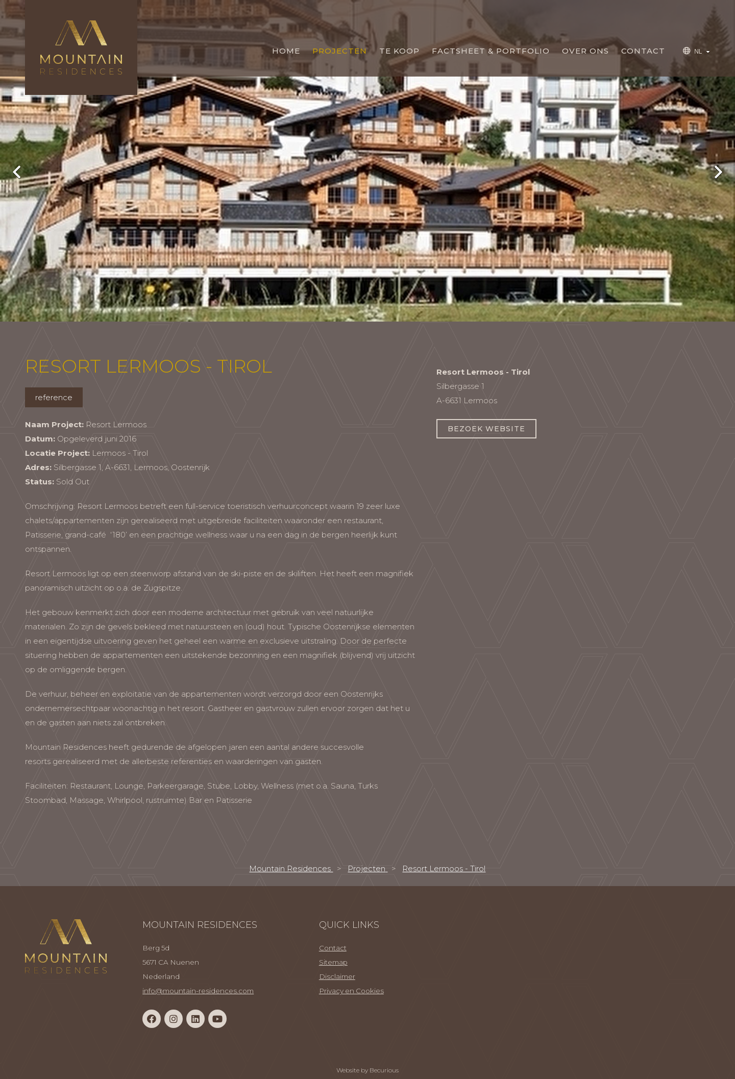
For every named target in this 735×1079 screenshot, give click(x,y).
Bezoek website (486, 428)
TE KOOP (399, 51)
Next (712, 171)
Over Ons (585, 51)
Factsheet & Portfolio (491, 51)
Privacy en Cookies (351, 991)
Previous (23, 171)
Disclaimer (337, 976)
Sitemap (333, 962)
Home (286, 51)
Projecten (339, 51)
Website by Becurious (367, 1070)
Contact (643, 51)
